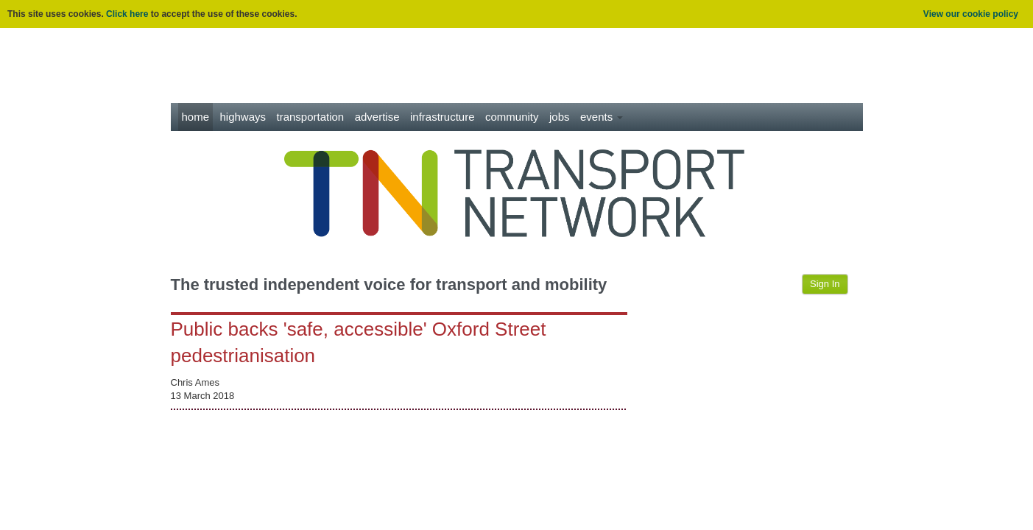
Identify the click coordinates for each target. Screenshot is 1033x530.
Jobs (559, 116)
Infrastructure (442, 116)
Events (601, 116)
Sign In (824, 283)
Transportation (310, 116)
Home (196, 116)
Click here (127, 14)
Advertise (377, 116)
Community (512, 116)
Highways (242, 116)
